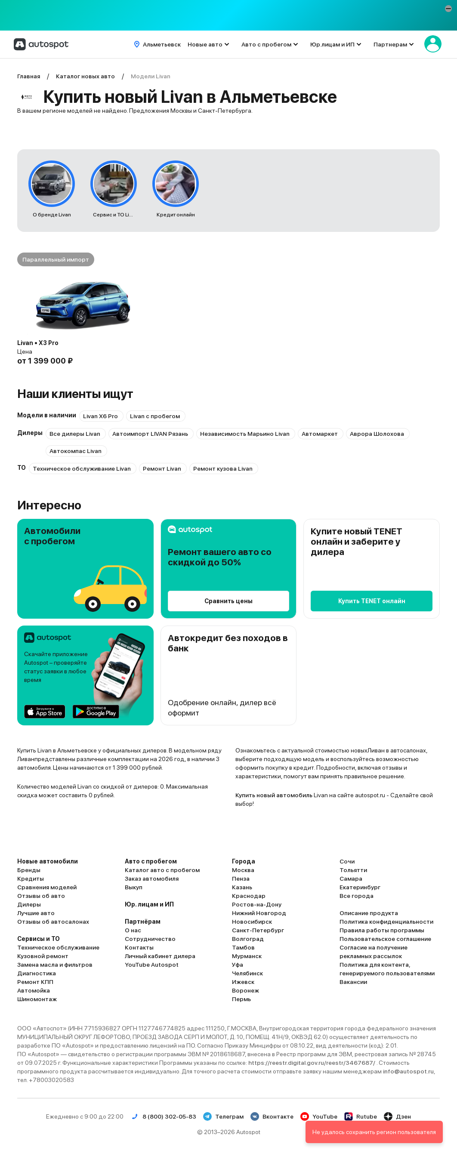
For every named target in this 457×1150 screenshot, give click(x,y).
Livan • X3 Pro (38, 342)
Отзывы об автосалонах (53, 921)
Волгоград (248, 938)
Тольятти (353, 869)
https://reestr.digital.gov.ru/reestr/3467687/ (312, 1062)
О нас (133, 930)
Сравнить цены (228, 601)
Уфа (237, 964)
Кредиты (30, 878)
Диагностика (36, 973)
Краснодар (249, 895)
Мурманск (247, 956)
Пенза (241, 878)
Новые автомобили (47, 861)
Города (243, 861)
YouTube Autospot (152, 964)
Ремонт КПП (35, 981)
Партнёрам (143, 921)
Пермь (241, 999)
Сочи (347, 861)
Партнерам (390, 44)
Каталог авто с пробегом (162, 869)
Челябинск (247, 973)
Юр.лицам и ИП (332, 44)
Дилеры (29, 904)
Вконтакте (271, 1116)
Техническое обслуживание (58, 947)
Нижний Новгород (259, 913)
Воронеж (245, 990)
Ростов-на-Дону (256, 904)
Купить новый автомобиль (273, 795)
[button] (448, 8)
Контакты (139, 947)
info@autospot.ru (408, 1071)
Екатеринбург (360, 887)
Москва (243, 869)
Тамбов (243, 947)
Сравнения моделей (47, 887)
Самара (351, 878)
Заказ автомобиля (152, 878)
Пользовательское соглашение (385, 938)
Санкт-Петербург (258, 930)
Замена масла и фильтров (55, 964)
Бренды (28, 869)
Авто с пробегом (266, 44)
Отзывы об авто (41, 895)
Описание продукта (369, 913)
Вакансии (353, 981)
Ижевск (243, 981)
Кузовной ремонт (42, 956)
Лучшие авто (36, 913)
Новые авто (205, 44)
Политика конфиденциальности (386, 921)
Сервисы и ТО (38, 938)
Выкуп (133, 887)
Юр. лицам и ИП (149, 904)
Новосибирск (252, 921)
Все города (357, 895)
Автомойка (33, 990)
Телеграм (223, 1116)
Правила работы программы (382, 930)
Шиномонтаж (37, 999)
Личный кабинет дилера (160, 956)
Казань (242, 887)
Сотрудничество (150, 938)
